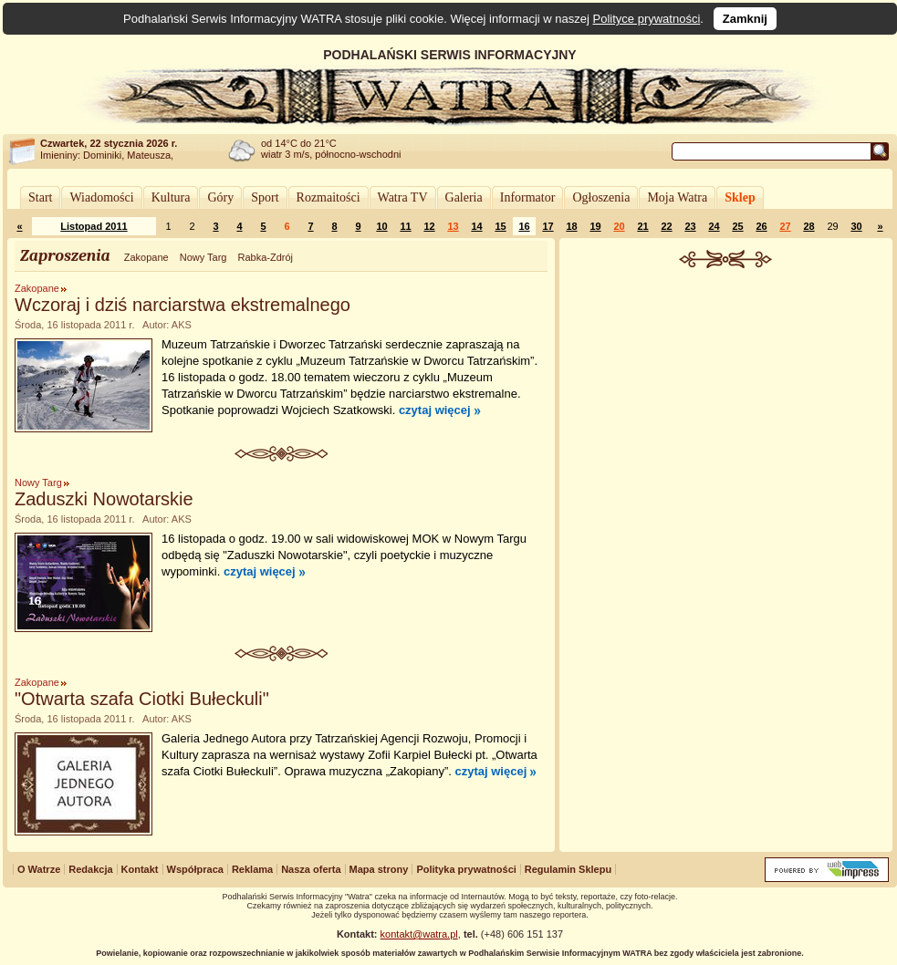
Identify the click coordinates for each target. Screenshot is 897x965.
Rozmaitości (328, 197)
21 (642, 226)
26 (761, 226)
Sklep (740, 197)
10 (381, 226)
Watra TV (403, 197)
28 (808, 226)
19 (594, 226)
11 (405, 226)
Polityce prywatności (647, 19)
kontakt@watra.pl (419, 934)
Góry (220, 197)
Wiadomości (101, 197)
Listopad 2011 (93, 226)
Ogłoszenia (601, 197)
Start (40, 197)
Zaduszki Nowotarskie (104, 499)
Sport (264, 197)
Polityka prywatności (466, 869)
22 (666, 226)
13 (452, 226)
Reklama (252, 869)
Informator (528, 197)
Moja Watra (677, 197)
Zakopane (146, 257)
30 (855, 226)
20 (618, 226)
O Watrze (38, 869)
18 (571, 226)
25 (737, 226)
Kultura (171, 197)
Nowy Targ (203, 257)
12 (428, 226)
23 (689, 226)
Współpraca (195, 869)
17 (547, 226)
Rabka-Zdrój (265, 257)
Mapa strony (379, 869)
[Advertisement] (726, 551)
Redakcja (90, 869)
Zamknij (745, 19)
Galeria (464, 197)
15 (500, 226)
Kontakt (140, 869)
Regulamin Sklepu (568, 869)
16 (523, 226)
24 (713, 226)
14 (476, 226)
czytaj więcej (435, 410)
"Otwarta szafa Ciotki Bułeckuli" (142, 699)
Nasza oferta (310, 869)
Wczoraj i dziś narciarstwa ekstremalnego (182, 305)
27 (784, 226)
